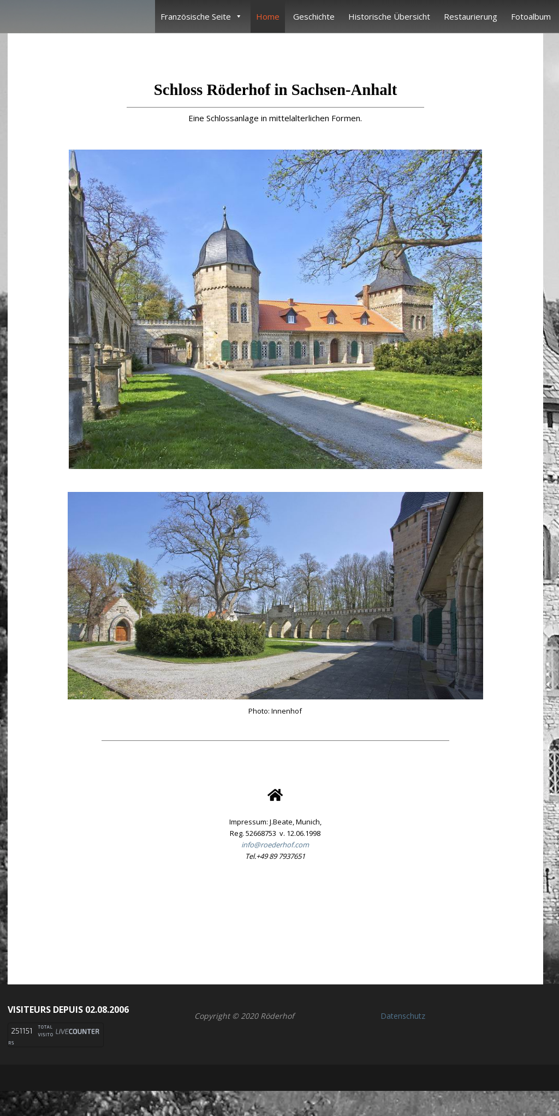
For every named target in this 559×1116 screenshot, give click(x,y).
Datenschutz (402, 1016)
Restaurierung (470, 16)
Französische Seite (201, 16)
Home (268, 16)
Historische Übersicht (389, 16)
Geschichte (314, 16)
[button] (275, 917)
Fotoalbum (531, 16)
